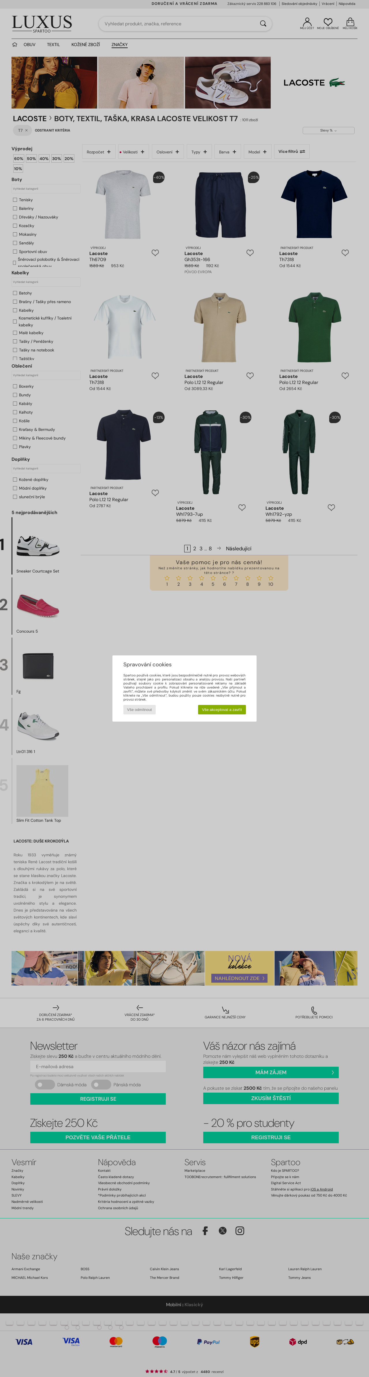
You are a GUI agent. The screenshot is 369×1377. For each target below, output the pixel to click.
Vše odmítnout (139, 709)
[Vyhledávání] (263, 24)
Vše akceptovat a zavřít (222, 709)
